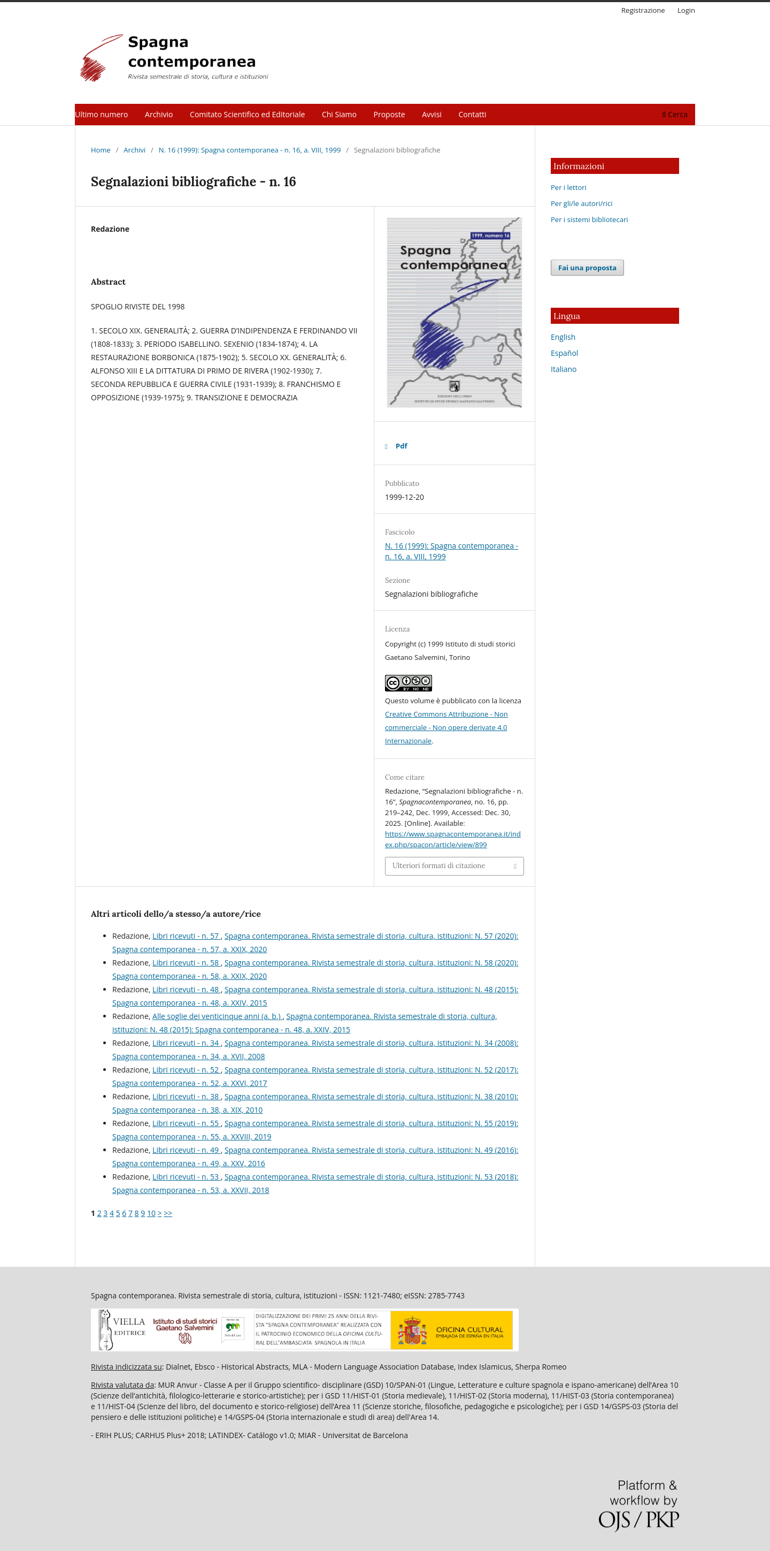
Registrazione (643, 10)
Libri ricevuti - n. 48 (186, 989)
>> (168, 1213)
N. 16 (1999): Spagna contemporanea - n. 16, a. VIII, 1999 (250, 150)
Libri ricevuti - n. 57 (186, 936)
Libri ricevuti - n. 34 (186, 1043)
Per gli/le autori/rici (581, 203)
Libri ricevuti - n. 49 (186, 1150)
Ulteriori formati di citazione (438, 865)
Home (101, 150)
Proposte (389, 114)
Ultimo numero (101, 114)
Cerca (675, 114)
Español (564, 353)
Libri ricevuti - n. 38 (186, 1096)
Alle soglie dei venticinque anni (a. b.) (217, 1016)
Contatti (473, 114)
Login (686, 10)
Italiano (564, 369)
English (563, 337)
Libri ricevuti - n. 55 (186, 1123)
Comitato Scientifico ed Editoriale (247, 114)
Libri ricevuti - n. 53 (186, 1177)
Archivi (134, 150)
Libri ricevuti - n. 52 (186, 1070)
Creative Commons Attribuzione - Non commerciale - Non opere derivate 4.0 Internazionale (446, 727)
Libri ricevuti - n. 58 (186, 962)
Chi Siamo (339, 114)
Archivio (159, 114)
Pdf (401, 446)
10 (151, 1213)
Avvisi (432, 114)
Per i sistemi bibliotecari (589, 219)
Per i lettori (569, 187)
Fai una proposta (587, 267)
